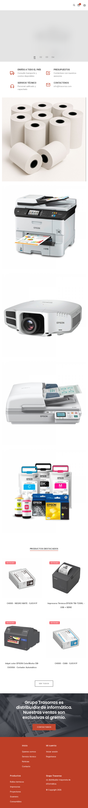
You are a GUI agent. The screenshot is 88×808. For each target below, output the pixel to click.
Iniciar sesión (52, 751)
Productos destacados (44, 549)
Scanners (14, 796)
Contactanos (44, 727)
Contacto (26, 766)
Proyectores (15, 792)
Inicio (25, 745)
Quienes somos (29, 751)
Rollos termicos (17, 782)
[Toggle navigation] (84, 5)
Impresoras (15, 787)
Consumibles (15, 801)
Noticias (25, 761)
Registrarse (51, 756)
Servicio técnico (29, 756)
